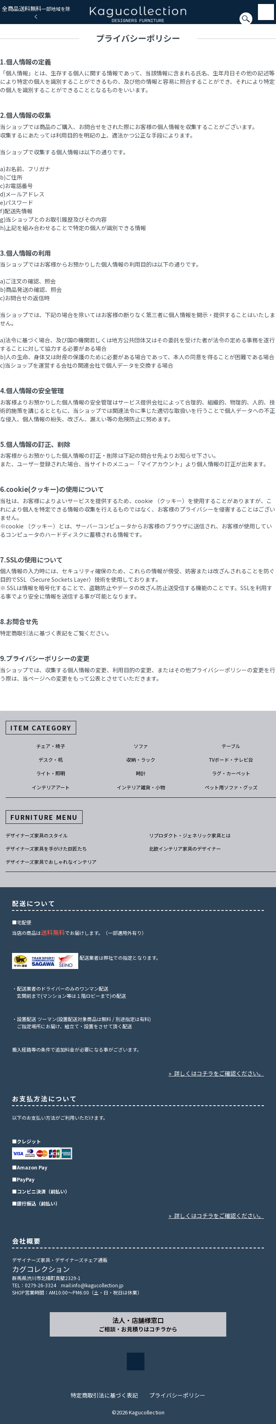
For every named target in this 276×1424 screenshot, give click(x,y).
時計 (141, 773)
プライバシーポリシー (177, 1395)
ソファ (141, 745)
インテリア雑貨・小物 (141, 787)
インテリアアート (51, 787)
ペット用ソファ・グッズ (231, 787)
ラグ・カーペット (231, 773)
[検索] (2, 22)
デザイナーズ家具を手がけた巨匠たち (46, 848)
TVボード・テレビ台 (231, 759)
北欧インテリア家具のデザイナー (185, 848)
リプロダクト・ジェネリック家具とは (190, 835)
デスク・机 (51, 759)
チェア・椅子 (50, 745)
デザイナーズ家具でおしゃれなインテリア (51, 861)
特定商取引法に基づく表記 (104, 1395)
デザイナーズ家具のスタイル (37, 835)
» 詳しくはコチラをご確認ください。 (216, 1073)
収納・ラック (140, 759)
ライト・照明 (50, 773)
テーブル (230, 745)
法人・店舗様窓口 (138, 1324)
